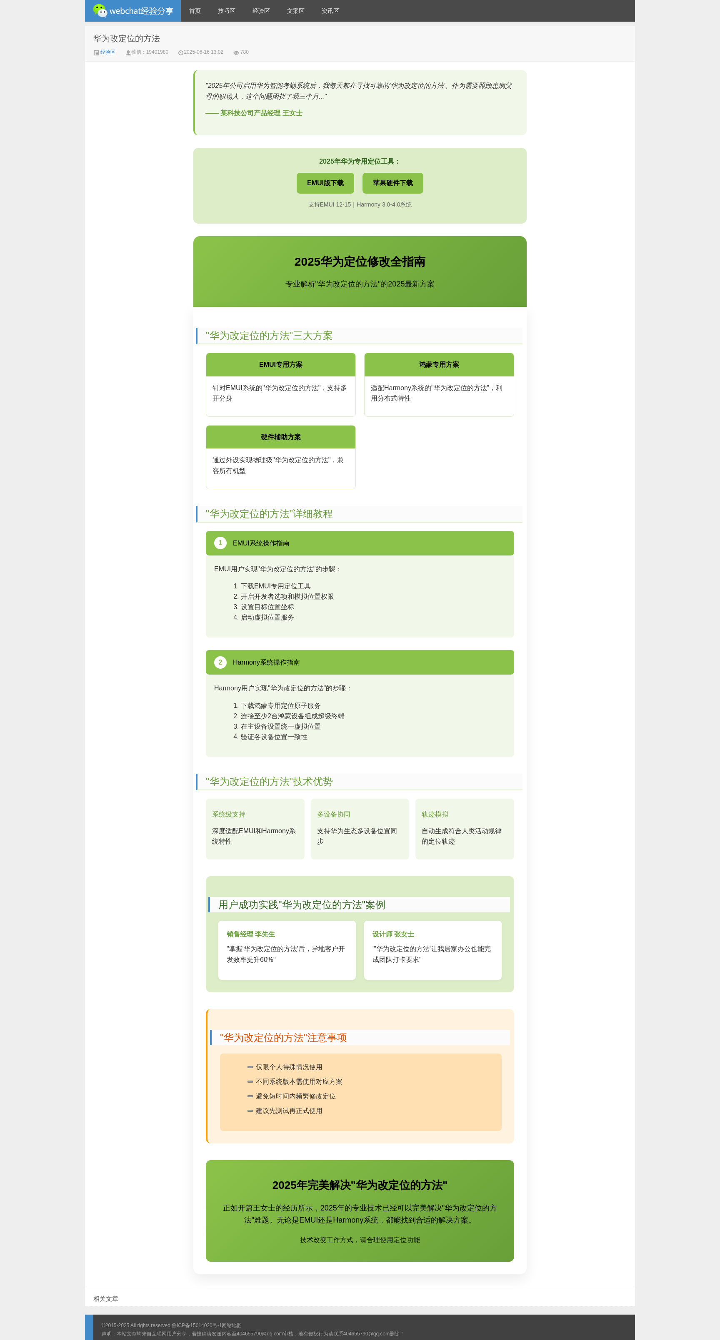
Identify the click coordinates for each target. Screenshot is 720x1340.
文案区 (296, 10)
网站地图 (232, 1325)
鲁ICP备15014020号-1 (197, 1325)
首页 (195, 10)
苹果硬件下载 (393, 183)
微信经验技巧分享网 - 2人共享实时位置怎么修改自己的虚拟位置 (133, 11)
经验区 (261, 10)
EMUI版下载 (325, 183)
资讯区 (330, 10)
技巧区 (226, 10)
